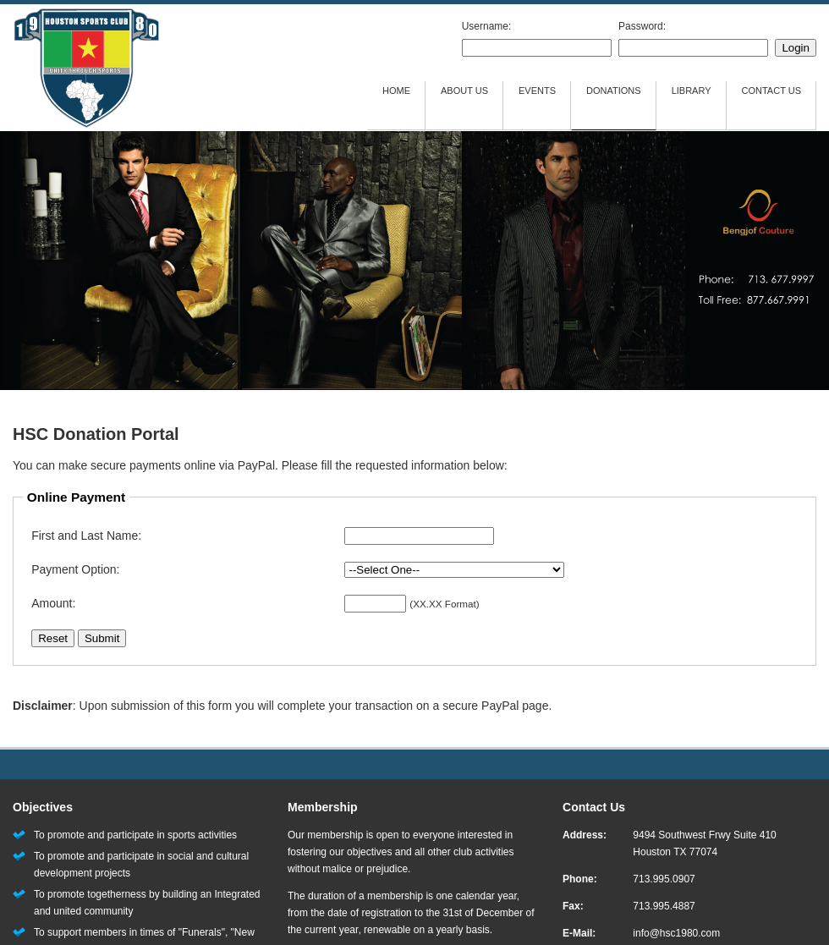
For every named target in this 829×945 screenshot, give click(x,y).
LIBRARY (691, 90)
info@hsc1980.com (676, 933)
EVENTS (537, 90)
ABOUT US (464, 90)
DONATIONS (613, 90)
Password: (642, 26)
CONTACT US (772, 90)
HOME (396, 90)
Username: (487, 26)
